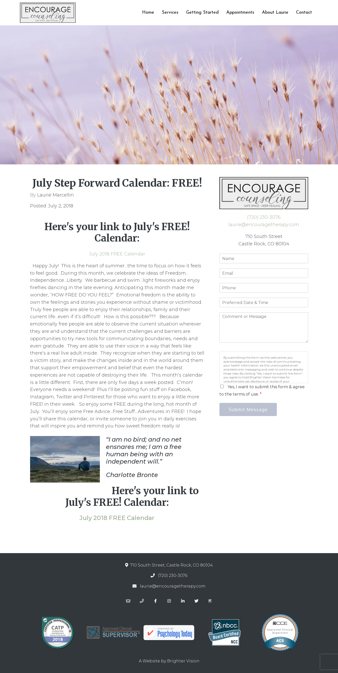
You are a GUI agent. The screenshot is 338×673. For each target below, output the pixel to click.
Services (170, 12)
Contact (304, 12)
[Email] (128, 601)
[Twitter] (196, 601)
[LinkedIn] (183, 601)
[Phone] (142, 601)
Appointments (240, 12)
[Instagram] (169, 601)
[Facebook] (155, 601)
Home (148, 12)
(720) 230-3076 (264, 217)
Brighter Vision (183, 661)
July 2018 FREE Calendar (117, 254)
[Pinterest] (210, 601)
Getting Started (202, 12)
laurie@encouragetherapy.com (263, 224)
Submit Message (248, 409)
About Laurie (275, 12)
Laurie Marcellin (55, 195)
